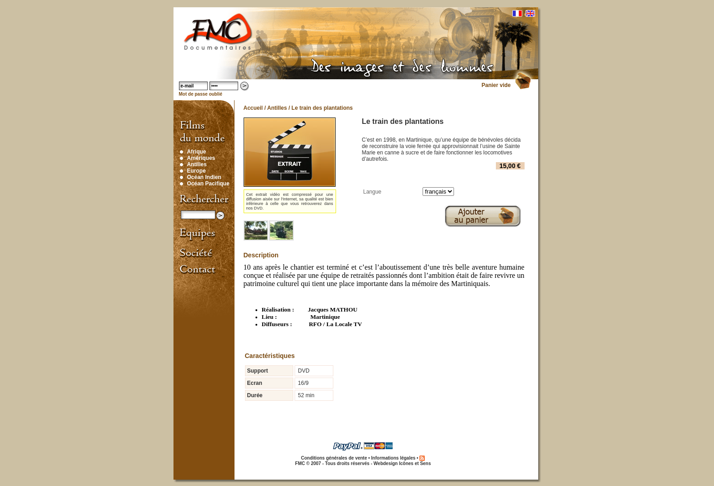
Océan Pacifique (208, 183)
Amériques (201, 158)
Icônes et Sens (415, 463)
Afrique (196, 151)
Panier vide (495, 85)
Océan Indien (204, 177)
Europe (196, 171)
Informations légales (393, 457)
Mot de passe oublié (201, 94)
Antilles (197, 164)
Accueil (253, 108)
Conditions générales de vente (334, 457)
